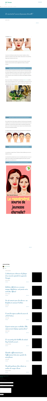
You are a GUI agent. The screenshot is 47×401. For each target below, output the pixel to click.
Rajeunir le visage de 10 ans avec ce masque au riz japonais (17, 68)
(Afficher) (10, 36)
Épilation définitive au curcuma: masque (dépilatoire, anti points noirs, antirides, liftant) (16, 293)
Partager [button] (30, 251)
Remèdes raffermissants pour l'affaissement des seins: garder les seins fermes (15, 358)
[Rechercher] (40, 2)
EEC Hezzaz (8, 2)
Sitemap (1, 380)
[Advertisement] (18, 27)
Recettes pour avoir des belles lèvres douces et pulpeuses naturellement (19, 148)
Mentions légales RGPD (4, 379)
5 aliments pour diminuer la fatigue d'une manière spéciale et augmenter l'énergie (16, 279)
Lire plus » (27, 299)
